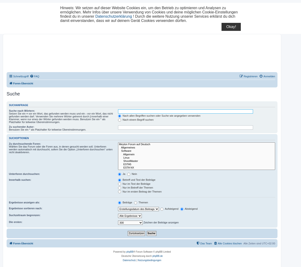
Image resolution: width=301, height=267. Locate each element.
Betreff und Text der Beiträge (136, 179)
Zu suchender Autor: (21, 126)
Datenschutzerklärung (113, 16)
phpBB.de (157, 256)
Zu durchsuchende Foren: (25, 143)
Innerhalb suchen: (20, 179)
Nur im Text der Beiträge (134, 183)
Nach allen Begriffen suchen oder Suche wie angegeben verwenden (159, 115)
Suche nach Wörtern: (22, 110)
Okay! (231, 27)
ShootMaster (197, 161)
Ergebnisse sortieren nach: (25, 208)
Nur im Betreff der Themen (135, 187)
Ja (121, 174)
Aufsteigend (169, 208)
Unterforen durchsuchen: (24, 174)
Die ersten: (15, 222)
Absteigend (189, 208)
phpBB (129, 252)
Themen (141, 202)
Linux (197, 158)
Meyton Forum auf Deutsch (197, 144)
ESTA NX (197, 167)
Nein (132, 174)
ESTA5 (197, 164)
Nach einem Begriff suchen (136, 119)
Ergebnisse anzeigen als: (24, 202)
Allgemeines (197, 147)
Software (197, 151)
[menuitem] (34, 76)
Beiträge (125, 202)
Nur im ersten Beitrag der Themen (140, 191)
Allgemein (197, 154)
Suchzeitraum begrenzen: (24, 215)
